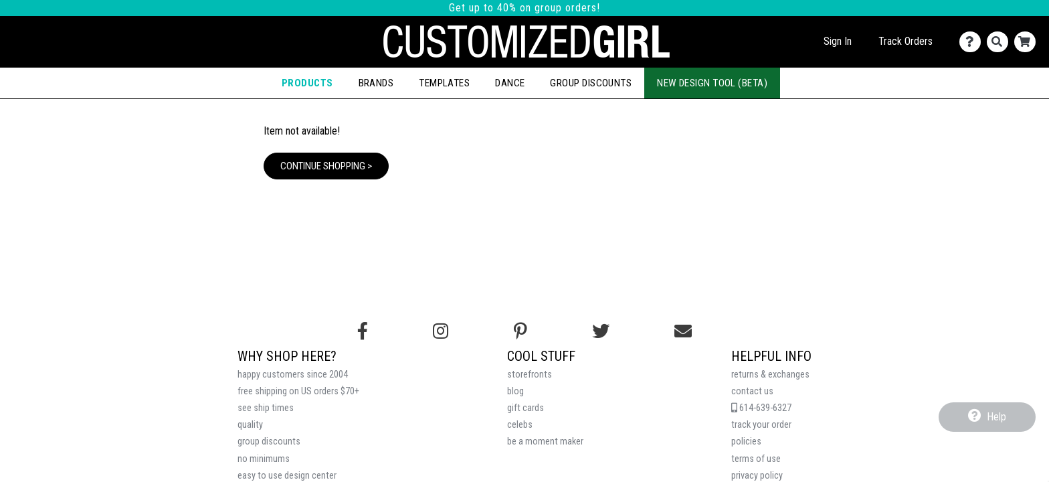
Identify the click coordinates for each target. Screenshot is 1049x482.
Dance (509, 83)
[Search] (1000, 41)
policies (746, 441)
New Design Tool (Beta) (712, 83)
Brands (376, 83)
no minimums (263, 459)
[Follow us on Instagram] (440, 331)
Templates (444, 83)
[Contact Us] (973, 41)
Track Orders (905, 41)
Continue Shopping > (326, 166)
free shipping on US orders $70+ (298, 391)
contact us (752, 391)
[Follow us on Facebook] (362, 331)
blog (515, 391)
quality (250, 424)
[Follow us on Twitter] (600, 331)
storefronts (529, 374)
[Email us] (683, 331)
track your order (761, 424)
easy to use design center (287, 475)
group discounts (268, 441)
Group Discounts (591, 83)
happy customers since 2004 (292, 374)
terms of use (756, 459)
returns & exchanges (770, 374)
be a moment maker (545, 441)
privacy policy (757, 475)
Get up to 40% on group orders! (524, 7)
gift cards (525, 408)
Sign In (838, 41)
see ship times (265, 408)
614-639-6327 (761, 408)
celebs (520, 424)
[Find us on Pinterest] (520, 331)
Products (307, 83)
